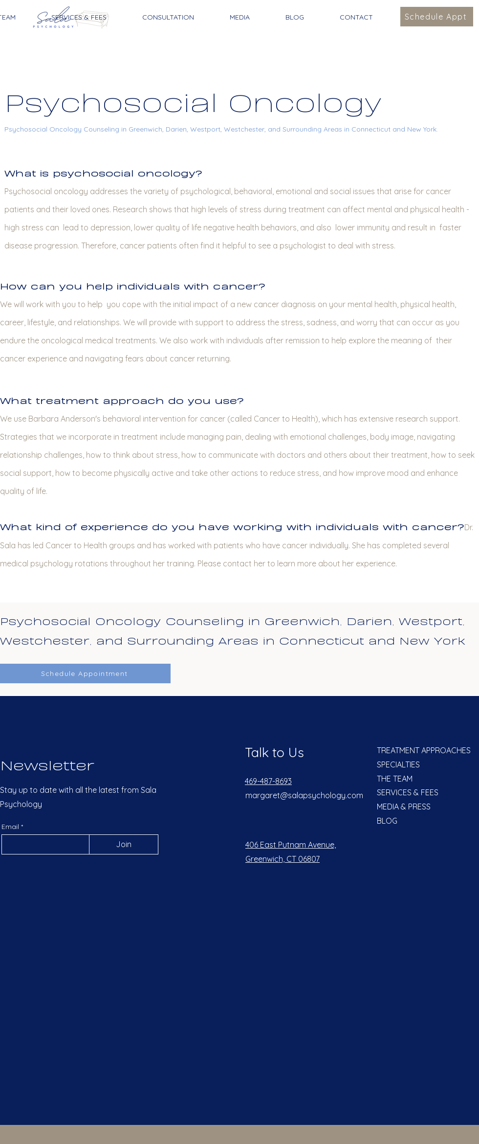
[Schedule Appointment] (85, 673)
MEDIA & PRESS (404, 806)
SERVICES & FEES (407, 792)
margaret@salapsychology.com (304, 795)
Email (11, 826)
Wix (317, 1133)
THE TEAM (395, 779)
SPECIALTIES (398, 764)
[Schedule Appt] (436, 16)
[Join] (123, 844)
